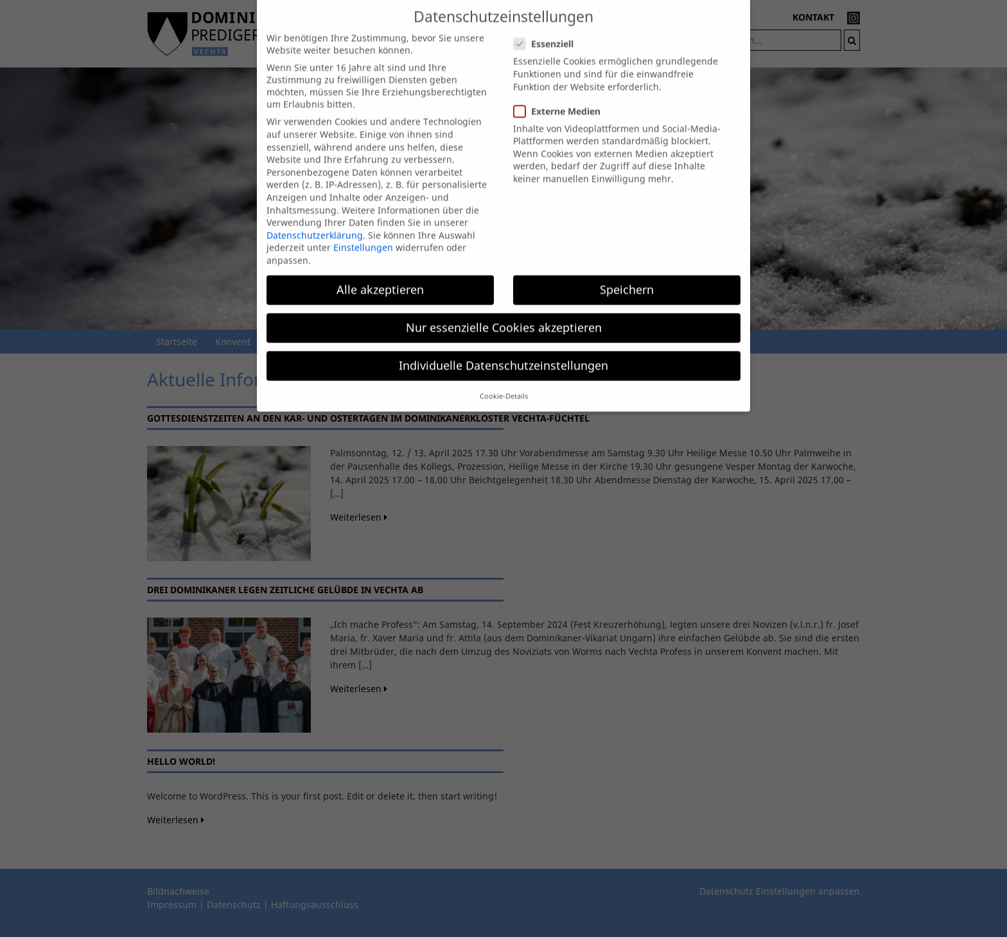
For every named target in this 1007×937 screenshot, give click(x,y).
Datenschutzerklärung (315, 224)
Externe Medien (561, 100)
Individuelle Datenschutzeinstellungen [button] (503, 354)
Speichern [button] (627, 278)
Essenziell (547, 33)
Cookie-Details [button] (504, 384)
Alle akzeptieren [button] (380, 278)
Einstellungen (363, 237)
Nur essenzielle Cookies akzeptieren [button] (504, 316)
